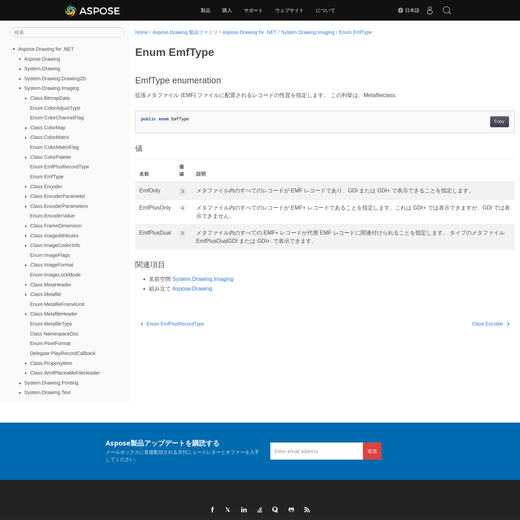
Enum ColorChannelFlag (57, 117)
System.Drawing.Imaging (51, 88)
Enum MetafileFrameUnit (57, 304)
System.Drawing (42, 68)
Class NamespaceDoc (54, 333)
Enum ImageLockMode (55, 274)
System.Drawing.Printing (51, 383)
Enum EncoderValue (52, 215)
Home (141, 32)
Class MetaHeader (50, 284)
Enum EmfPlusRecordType (59, 166)
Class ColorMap (47, 127)
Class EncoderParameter (57, 196)
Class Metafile (45, 294)
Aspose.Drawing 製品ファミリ (185, 32)
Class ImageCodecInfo (55, 245)
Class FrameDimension (56, 225)
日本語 (408, 10)
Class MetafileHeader (54, 314)
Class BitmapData (50, 98)
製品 (205, 10)
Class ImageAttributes (54, 235)
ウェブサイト (289, 10)
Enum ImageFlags (50, 255)
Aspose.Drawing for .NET (46, 49)
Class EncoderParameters (59, 206)
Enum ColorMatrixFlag (54, 147)
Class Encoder (46, 186)
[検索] (67, 32)
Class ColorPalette (50, 157)
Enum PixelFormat (50, 343)
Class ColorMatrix (49, 137)
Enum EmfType (46, 176)
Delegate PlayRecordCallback (62, 353)
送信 (372, 451)
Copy (473, 121)
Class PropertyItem (51, 363)
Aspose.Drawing (42, 59)
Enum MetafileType (51, 324)
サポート (253, 10)
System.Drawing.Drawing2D (55, 78)
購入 (227, 10)
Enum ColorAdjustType (55, 108)
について (325, 10)
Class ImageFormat (51, 265)
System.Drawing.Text (47, 392)
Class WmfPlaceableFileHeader (65, 373)
